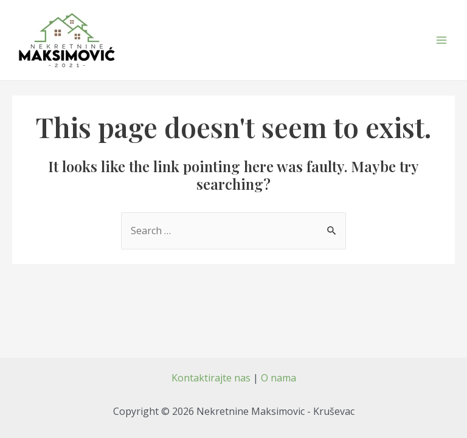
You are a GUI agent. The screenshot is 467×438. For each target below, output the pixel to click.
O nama (278, 377)
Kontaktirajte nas (211, 377)
